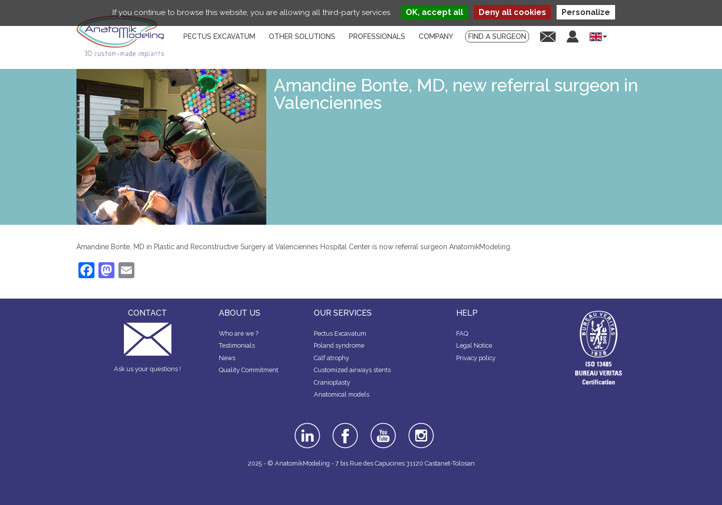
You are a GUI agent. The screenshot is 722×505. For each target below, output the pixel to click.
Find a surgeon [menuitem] (497, 36)
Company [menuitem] (436, 36)
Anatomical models (341, 394)
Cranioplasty (332, 382)
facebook (345, 426)
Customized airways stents (352, 370)
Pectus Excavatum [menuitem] (219, 36)
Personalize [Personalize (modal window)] (586, 12)
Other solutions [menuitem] (302, 36)
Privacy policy (476, 358)
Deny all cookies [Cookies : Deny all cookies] (512, 12)
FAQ (462, 333)
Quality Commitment (248, 370)
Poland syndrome (339, 345)
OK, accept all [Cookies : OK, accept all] (434, 12)
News (227, 358)
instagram (420, 430)
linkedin (306, 426)
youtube (382, 426)
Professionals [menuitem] (377, 36)
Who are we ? (238, 333)
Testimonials (237, 345)
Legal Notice (474, 345)
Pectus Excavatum (340, 333)
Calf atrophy (331, 358)
